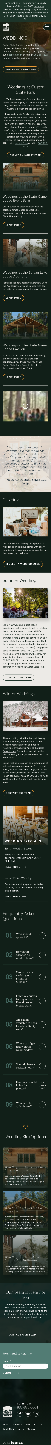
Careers (17, 1424)
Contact (32, 1429)
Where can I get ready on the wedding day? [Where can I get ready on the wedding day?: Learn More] (20, 1046)
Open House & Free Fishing (23, 15)
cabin (11, 647)
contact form (15, 54)
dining (15, 637)
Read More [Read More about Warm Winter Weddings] (12, 896)
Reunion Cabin (38, 772)
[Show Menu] (47, 27)
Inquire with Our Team (21, 69)
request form (21, 143)
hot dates (39, 6)
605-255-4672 (40, 54)
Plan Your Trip (34, 1424)
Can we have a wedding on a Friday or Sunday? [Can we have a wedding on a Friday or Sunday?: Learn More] (19, 977)
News (21, 1429)
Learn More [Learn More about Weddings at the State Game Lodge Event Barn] (13, 225)
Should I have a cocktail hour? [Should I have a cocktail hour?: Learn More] (20, 1066)
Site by (13, 1442)
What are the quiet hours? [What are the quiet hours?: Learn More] (18, 1104)
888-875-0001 (27, 1407)
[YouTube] (28, 1414)
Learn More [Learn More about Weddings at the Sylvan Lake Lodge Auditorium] (13, 298)
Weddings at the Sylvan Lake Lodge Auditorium (22, 1259)
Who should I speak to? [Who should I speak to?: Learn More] (19, 935)
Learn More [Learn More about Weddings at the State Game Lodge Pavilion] (13, 377)
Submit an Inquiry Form (25, 155)
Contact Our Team (18, 677)
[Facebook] (20, 1414)
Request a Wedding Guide (23, 564)
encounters (8, 634)
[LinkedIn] (36, 1414)
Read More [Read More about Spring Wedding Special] (12, 867)
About (6, 1424)
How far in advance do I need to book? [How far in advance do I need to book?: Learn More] (19, 954)
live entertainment (30, 634)
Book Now (8, 1429)
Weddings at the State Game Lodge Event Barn (25, 1169)
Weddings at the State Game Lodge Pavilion (25, 1209)
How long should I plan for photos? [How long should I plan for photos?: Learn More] (21, 1085)
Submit (8, 1373)
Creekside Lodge (26, 769)
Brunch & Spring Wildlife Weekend (25, 12)
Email (6, 1361)
